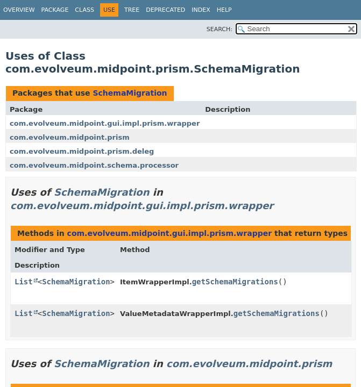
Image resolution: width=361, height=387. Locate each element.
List (24, 281)
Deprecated (165, 9)
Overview (19, 9)
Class (84, 9)
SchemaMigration (130, 93)
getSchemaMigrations (235, 281)
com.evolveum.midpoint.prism (70, 137)
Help (224, 9)
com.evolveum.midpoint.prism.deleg (82, 151)
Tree (131, 9)
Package (55, 9)
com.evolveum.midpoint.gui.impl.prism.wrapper (105, 123)
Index (201, 9)
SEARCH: (219, 29)
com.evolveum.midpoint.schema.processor (94, 165)
